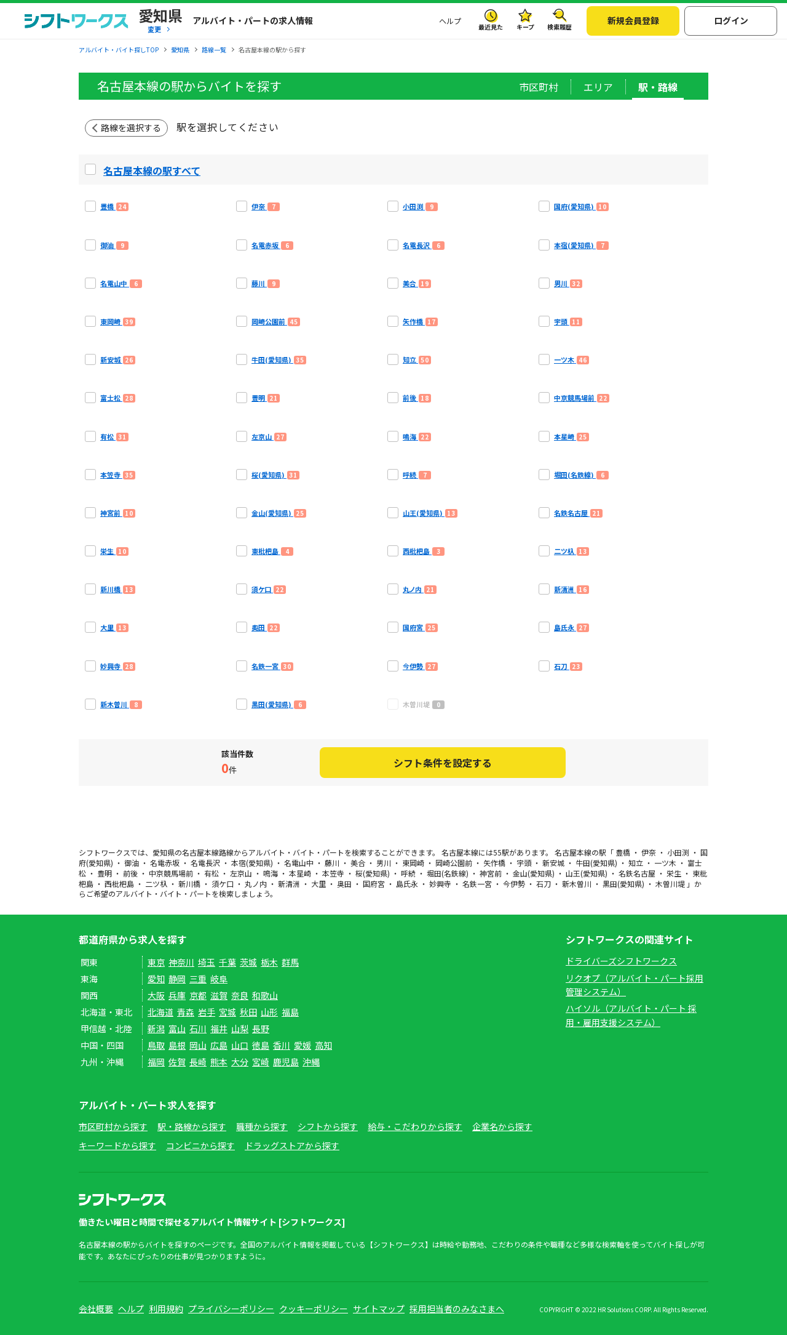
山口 (239, 1045)
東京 (156, 962)
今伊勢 (514, 883)
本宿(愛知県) (252, 862)
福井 (218, 1028)
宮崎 (260, 1062)
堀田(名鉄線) (448, 873)
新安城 (553, 862)
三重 (198, 978)
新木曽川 (576, 883)
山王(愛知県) (586, 873)
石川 (198, 1028)
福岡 (156, 1062)
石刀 (543, 883)
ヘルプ (450, 20)
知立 (635, 862)
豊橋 (622, 852)
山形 (269, 1012)
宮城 (227, 1012)
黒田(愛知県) (623, 883)
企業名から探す (502, 1126)
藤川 (332, 862)
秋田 (248, 1012)
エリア (598, 86)
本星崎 (300, 873)
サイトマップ (379, 1308)
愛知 (156, 978)
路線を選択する (131, 127)
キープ (525, 26)
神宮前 (491, 873)
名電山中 (299, 862)
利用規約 (166, 1308)
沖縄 (311, 1062)
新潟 (156, 1028)
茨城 (248, 962)
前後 (130, 873)
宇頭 (523, 862)
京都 (198, 995)
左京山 (241, 873)
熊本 (218, 1062)
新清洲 (289, 883)
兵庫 (177, 995)
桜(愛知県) (372, 873)
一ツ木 (665, 862)
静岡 (177, 978)
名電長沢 (205, 862)
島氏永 (407, 883)
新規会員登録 (633, 20)
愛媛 (302, 1045)
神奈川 (181, 962)
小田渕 (678, 852)
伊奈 (648, 852)
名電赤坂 (165, 862)
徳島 (260, 1045)
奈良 (239, 995)
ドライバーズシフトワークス (621, 961)
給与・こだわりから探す (415, 1126)
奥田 (344, 883)
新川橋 (189, 883)
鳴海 (270, 873)
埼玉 (206, 962)
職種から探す (262, 1126)
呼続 (408, 873)
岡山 (198, 1045)
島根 (177, 1045)
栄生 (673, 873)
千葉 (227, 962)
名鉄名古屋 (637, 873)
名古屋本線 (200, 852)
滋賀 (218, 995)
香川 (281, 1045)
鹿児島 (286, 1062)
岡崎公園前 (453, 862)
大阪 (156, 995)
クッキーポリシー (313, 1308)
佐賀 (177, 1062)
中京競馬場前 (171, 873)
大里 (318, 883)
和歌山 (265, 995)
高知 (323, 1045)
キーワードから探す (117, 1145)
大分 (239, 1062)
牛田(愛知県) (596, 862)
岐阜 (218, 978)
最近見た (490, 26)
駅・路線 (658, 86)
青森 (185, 1012)
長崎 (198, 1062)
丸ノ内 (256, 883)
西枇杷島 (119, 883)
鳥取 (156, 1045)
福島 (290, 1012)
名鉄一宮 (477, 883)
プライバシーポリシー (231, 1308)
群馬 (290, 962)
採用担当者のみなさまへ (456, 1308)
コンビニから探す (200, 1145)
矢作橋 (494, 862)
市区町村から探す (113, 1126)
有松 (211, 873)
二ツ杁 (156, 883)
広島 (218, 1045)
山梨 (239, 1028)
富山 (177, 1028)
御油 (131, 862)
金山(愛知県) (534, 873)
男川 (383, 862)
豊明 (104, 873)
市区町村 (538, 86)
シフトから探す (328, 1126)
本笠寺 (333, 873)
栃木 (269, 962)
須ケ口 (223, 883)
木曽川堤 (670, 883)
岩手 (206, 1012)
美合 (357, 862)
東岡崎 (413, 862)
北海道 (160, 1012)
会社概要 (96, 1308)
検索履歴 (559, 26)
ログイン (731, 20)
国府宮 (374, 883)
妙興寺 (440, 883)
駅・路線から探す (191, 1126)
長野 (260, 1028)
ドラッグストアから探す (292, 1145)
